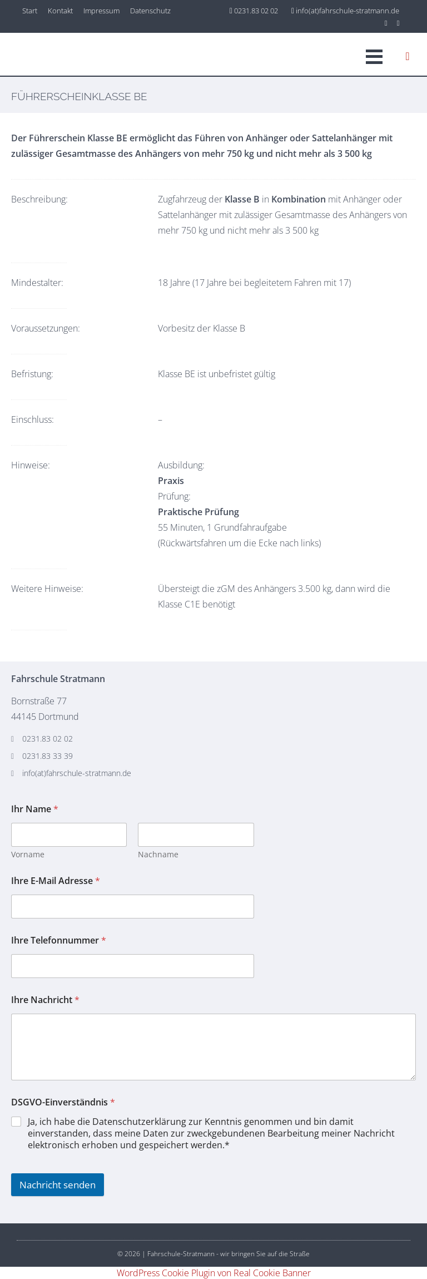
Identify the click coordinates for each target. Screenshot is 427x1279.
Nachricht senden (57, 1184)
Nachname (158, 854)
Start (29, 11)
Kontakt (60, 11)
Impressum (101, 11)
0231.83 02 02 (254, 11)
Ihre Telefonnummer (58, 940)
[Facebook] (399, 22)
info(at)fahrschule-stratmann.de (345, 11)
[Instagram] (386, 22)
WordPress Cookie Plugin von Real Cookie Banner (214, 1273)
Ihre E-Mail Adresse (55, 881)
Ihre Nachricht (45, 1000)
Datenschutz (150, 11)
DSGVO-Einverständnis (63, 1102)
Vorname (27, 854)
